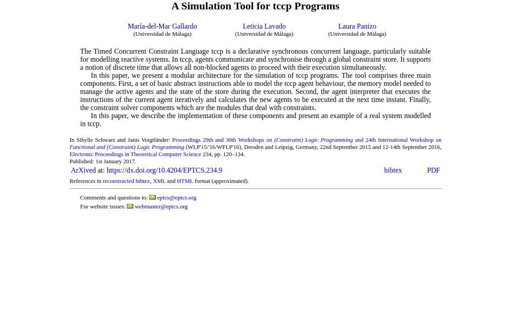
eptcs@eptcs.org (176, 197)
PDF (433, 170)
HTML (185, 181)
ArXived (83, 170)
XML (159, 181)
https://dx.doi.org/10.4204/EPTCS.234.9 (164, 170)
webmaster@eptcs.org (161, 206)
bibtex (393, 170)
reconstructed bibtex (126, 181)
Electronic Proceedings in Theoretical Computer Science (136, 154)
